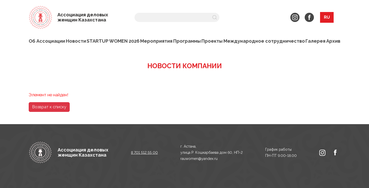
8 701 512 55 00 (144, 152)
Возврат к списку (49, 106)
